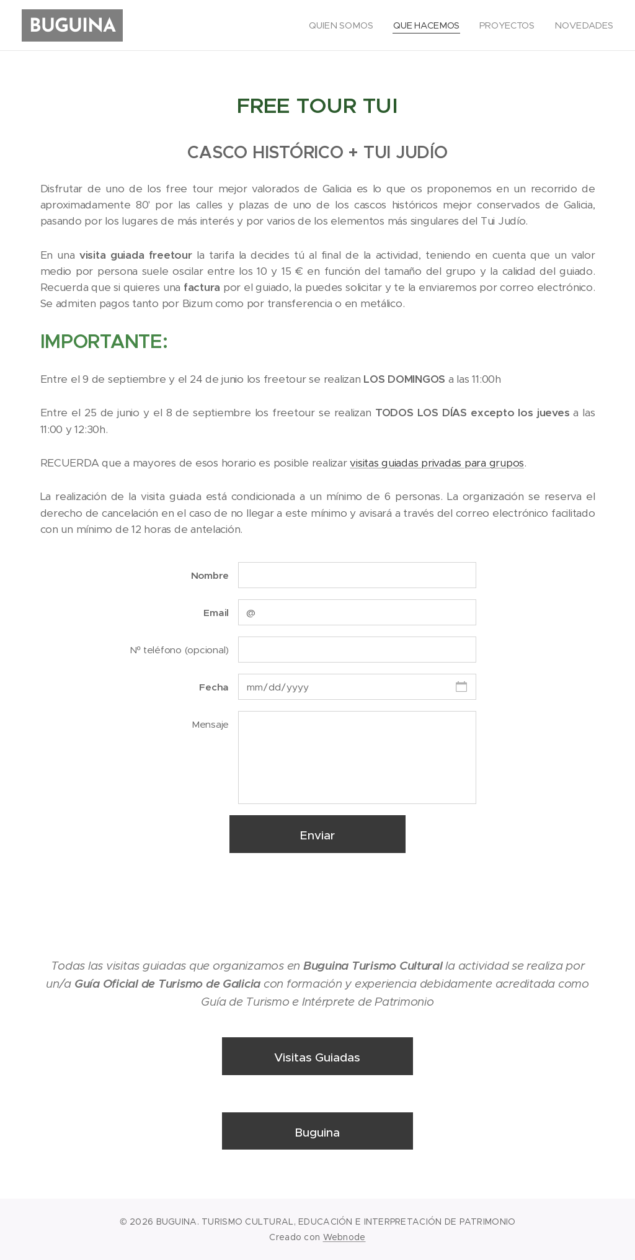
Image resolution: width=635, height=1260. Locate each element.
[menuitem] (343, 25)
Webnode (344, 1237)
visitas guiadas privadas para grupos (437, 463)
